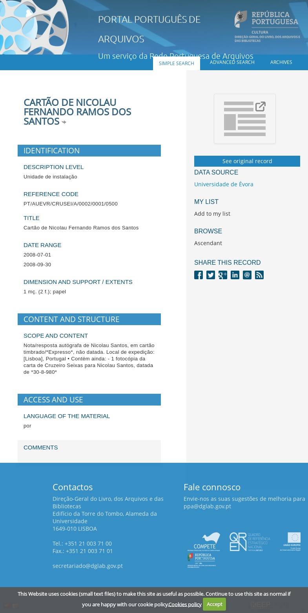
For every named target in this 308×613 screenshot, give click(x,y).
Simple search (176, 63)
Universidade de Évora (223, 184)
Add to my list (212, 213)
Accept (214, 604)
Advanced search (232, 62)
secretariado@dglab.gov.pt (88, 565)
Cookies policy (185, 604)
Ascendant (208, 243)
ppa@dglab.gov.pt (207, 506)
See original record (247, 161)
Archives (281, 62)
